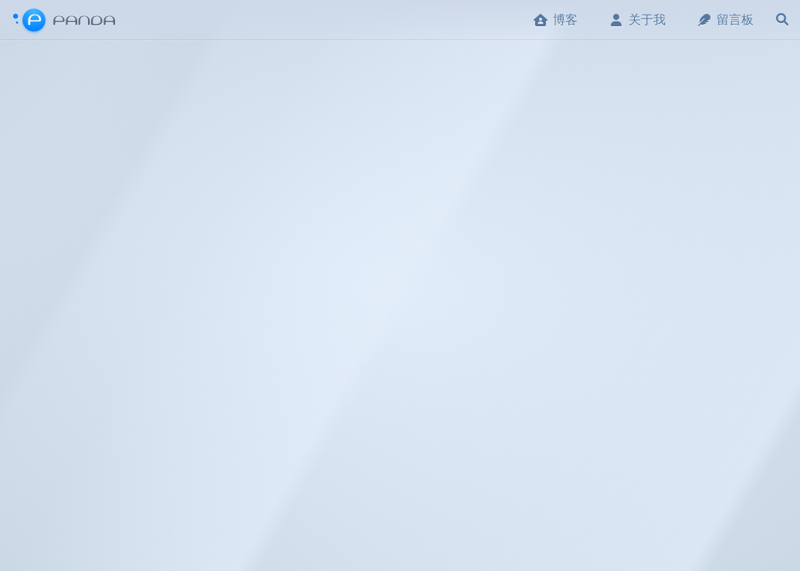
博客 (555, 19)
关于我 (637, 19)
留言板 (725, 19)
